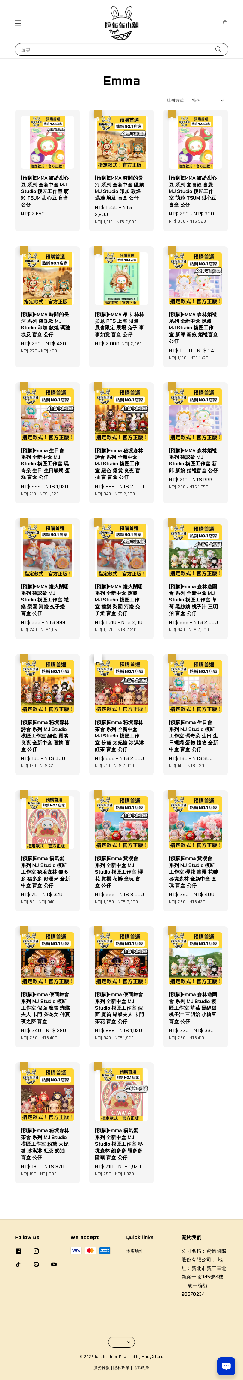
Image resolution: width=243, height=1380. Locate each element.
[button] (18, 23)
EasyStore (152, 1356)
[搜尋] (218, 49)
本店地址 (135, 1251)
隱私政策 (121, 1367)
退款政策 (141, 1367)
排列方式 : (176, 100)
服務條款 (101, 1367)
